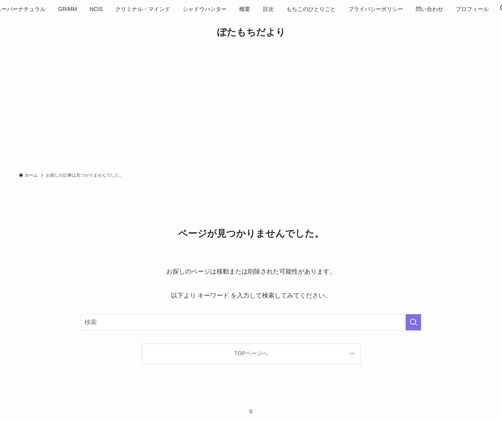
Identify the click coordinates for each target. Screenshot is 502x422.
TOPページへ (250, 353)
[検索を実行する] (413, 322)
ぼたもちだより (251, 32)
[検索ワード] (251, 322)
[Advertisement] (251, 108)
